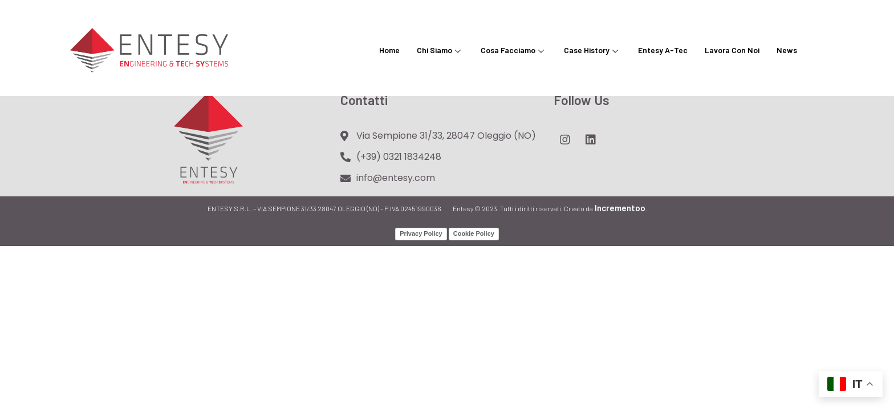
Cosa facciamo (514, 50)
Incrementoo (619, 208)
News (787, 50)
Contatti (364, 100)
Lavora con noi (732, 50)
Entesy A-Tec (663, 50)
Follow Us (581, 100)
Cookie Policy (473, 233)
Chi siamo (440, 50)
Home (389, 50)
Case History (592, 50)
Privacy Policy (421, 233)
